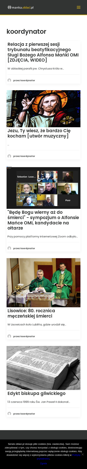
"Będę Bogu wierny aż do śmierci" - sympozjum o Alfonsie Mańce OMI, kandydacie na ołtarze (43, 220)
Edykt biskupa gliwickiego (36, 393)
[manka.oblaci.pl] (20, 7)
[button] (43, 108)
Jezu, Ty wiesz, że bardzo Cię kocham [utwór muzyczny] (39, 133)
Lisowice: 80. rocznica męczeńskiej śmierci (31, 313)
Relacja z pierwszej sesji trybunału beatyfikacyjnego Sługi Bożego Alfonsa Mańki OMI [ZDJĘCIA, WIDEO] (43, 52)
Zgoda (43, 463)
